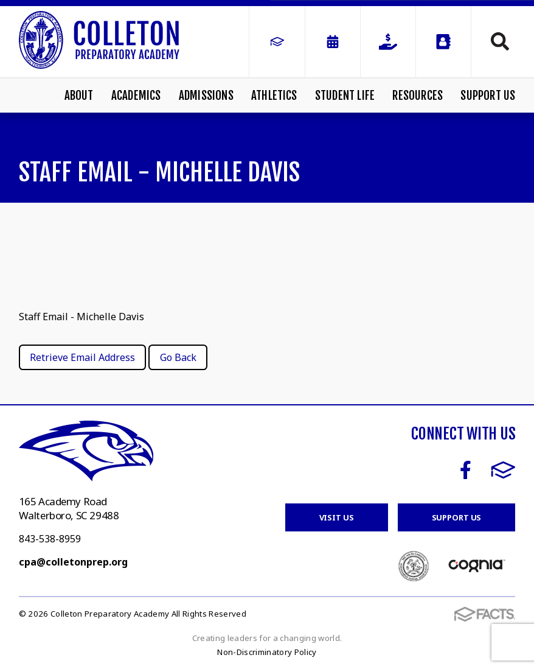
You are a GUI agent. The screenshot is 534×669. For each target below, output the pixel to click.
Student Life (345, 95)
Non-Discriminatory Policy (266, 651)
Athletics (274, 95)
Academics (136, 95)
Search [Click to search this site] (500, 41)
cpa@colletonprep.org (73, 562)
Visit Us (336, 517)
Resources (417, 95)
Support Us (487, 95)
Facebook (465, 470)
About (79, 95)
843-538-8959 (50, 538)
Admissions (206, 95)
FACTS (503, 470)
